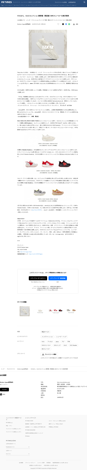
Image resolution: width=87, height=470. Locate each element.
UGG (43, 341)
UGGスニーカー (46, 345)
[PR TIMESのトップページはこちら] (21, 2)
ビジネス (62, 5)
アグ (63, 341)
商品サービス (45, 332)
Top (2, 5)
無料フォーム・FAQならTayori (56, 424)
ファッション (44, 5)
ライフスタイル (54, 5)
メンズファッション (47, 336)
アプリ (22, 5)
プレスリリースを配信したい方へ (13, 432)
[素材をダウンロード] (74, 24)
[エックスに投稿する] (63, 24)
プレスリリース (11, 369)
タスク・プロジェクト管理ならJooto (57, 421)
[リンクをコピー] (77, 24)
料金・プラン (9, 425)
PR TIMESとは (9, 422)
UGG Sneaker (73, 345)
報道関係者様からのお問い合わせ (60, 462)
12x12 (65, 345)
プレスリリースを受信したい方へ (13, 428)
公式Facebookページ (11, 443)
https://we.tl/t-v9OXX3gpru (35, 254)
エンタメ (28, 5)
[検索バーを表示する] (84, 2)
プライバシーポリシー (30, 462)
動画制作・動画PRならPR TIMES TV (33, 424)
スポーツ (74, 5)
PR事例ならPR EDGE (53, 427)
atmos (57, 341)
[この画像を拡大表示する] (24, 311)
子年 (68, 341)
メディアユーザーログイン (38, 278)
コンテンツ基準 (41, 462)
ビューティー (35, 5)
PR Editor (27, 436)
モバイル (16, 5)
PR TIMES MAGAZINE (30, 430)
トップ (2, 369)
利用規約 (49, 462)
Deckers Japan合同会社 (22, 369)
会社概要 (21, 462)
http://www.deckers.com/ (63, 382)
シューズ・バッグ (61, 336)
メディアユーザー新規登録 (57, 278)
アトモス (50, 341)
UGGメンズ (57, 345)
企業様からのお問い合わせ (35, 465)
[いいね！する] (58, 24)
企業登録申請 (72, 2)
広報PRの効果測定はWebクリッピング (34, 433)
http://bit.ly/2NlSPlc (36, 210)
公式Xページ (9, 450)
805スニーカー (46, 349)
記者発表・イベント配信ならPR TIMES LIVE (35, 427)
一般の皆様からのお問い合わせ (51, 465)
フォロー (4, 389)
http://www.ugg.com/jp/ (26, 251)
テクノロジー (8, 5)
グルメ (68, 5)
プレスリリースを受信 (61, 2)
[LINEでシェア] (69, 24)
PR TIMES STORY (29, 421)
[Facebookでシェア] (66, 24)
